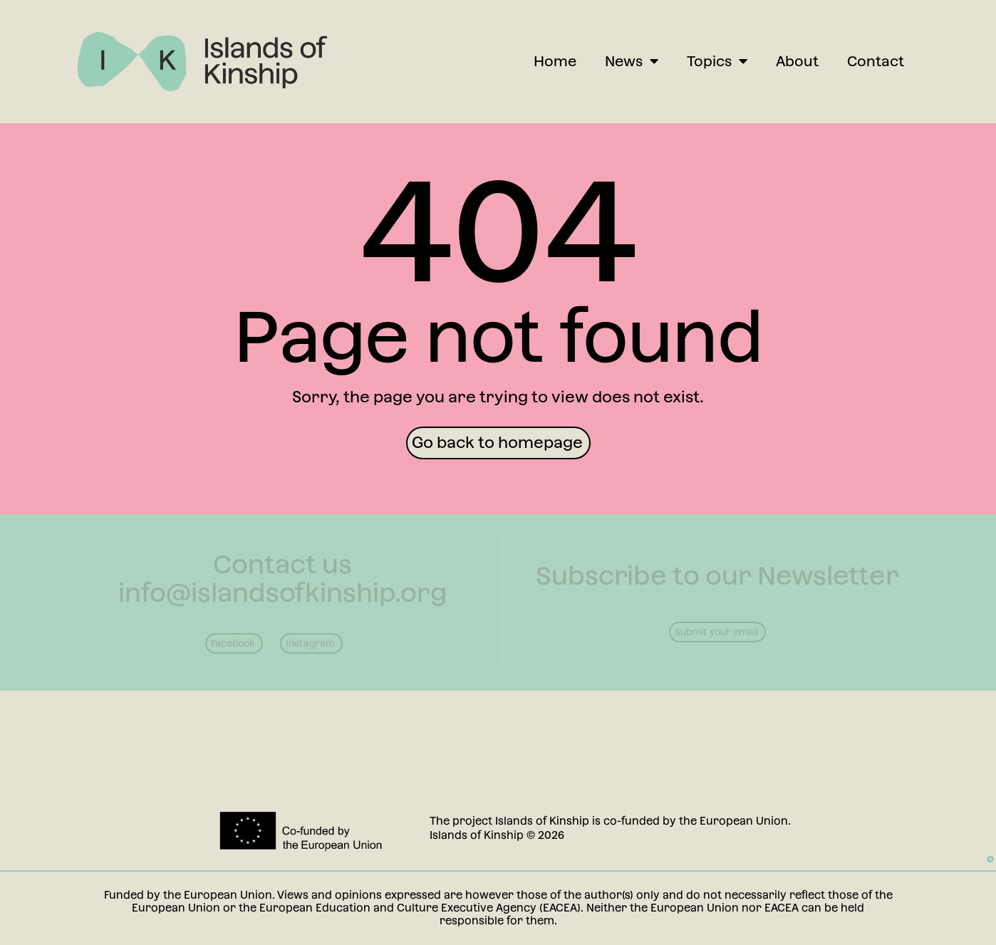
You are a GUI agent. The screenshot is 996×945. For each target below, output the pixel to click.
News (631, 61)
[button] (498, 443)
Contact (875, 61)
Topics (717, 61)
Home (555, 61)
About (797, 61)
